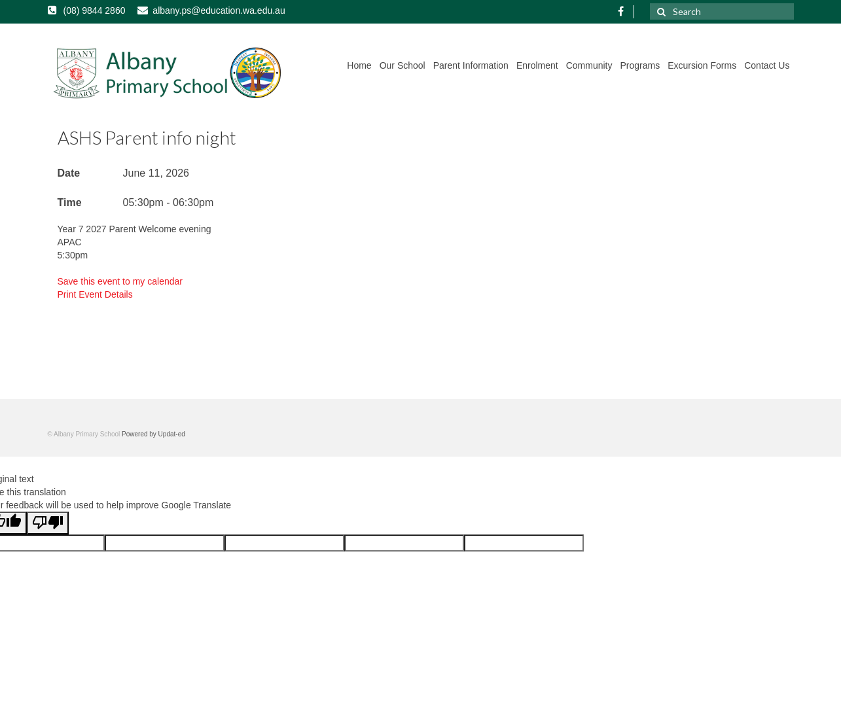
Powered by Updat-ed (153, 434)
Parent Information (471, 65)
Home (359, 65)
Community (589, 65)
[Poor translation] (48, 523)
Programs (640, 65)
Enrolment (537, 65)
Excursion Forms (702, 65)
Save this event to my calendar (120, 281)
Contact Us (766, 65)
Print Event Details (95, 294)
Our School (402, 65)
